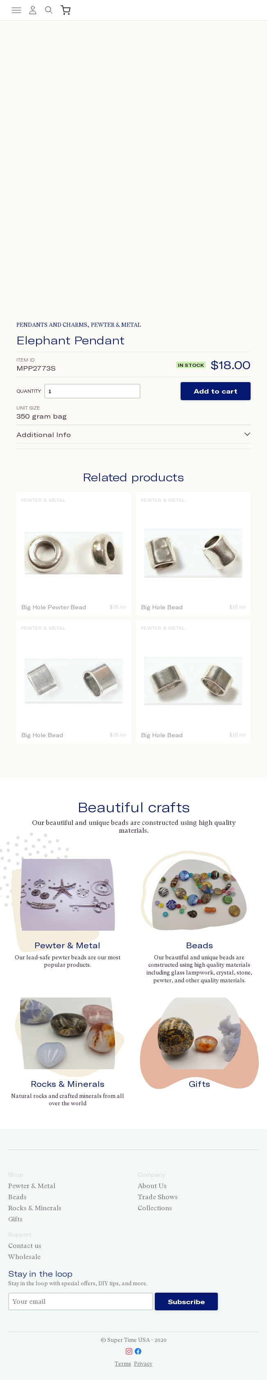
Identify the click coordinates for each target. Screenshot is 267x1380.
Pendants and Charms (51, 325)
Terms (123, 1364)
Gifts (199, 1084)
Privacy (143, 1364)
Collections (155, 1208)
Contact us (24, 1246)
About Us (152, 1186)
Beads (199, 945)
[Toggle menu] (16, 10)
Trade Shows (158, 1197)
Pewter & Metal (116, 325)
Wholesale (24, 1257)
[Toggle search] (49, 10)
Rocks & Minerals (67, 1084)
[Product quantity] (92, 391)
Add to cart (216, 391)
